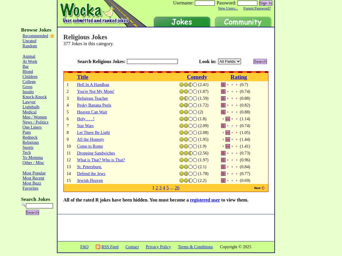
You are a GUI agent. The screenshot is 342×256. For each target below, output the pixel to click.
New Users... (228, 8)
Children (30, 76)
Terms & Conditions (195, 246)
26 (177, 187)
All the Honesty (90, 139)
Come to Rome (90, 146)
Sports (28, 147)
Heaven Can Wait (92, 112)
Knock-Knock (35, 96)
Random (30, 45)
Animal (29, 56)
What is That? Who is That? (101, 159)
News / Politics (36, 122)
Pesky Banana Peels (94, 105)
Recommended (35, 35)
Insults (28, 91)
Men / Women (35, 117)
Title (82, 77)
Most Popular (34, 173)
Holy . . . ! (86, 118)
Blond (28, 71)
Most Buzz (32, 183)
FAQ (84, 246)
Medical (30, 112)
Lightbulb (31, 106)
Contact (132, 246)
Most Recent (33, 178)
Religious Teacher (92, 98)
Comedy (197, 77)
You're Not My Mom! (95, 91)
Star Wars (85, 125)
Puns (27, 132)
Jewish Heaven (90, 180)
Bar (26, 66)
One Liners (32, 127)
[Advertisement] (300, 116)
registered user (205, 199)
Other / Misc (33, 162)
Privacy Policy (158, 246)
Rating (239, 77)
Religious (31, 142)
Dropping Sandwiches (96, 153)
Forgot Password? (257, 8)
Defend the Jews (91, 173)
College (29, 81)
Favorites (31, 188)
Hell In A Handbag (93, 84)
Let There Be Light (93, 132)
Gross (28, 86)
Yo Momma (33, 157)
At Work (30, 61)
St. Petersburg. (89, 166)
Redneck (30, 137)
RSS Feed (109, 246)
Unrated (29, 40)
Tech (27, 152)
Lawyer (29, 101)
